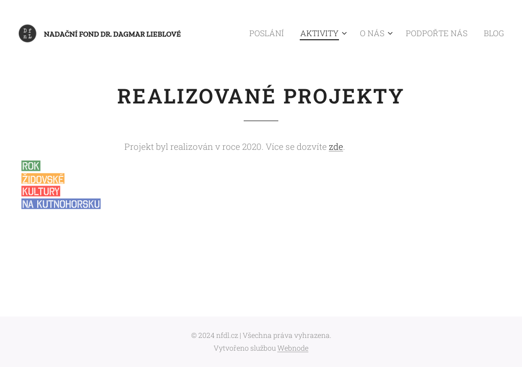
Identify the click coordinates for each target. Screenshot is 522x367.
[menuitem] (288, 33)
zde (336, 146)
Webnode (292, 348)
